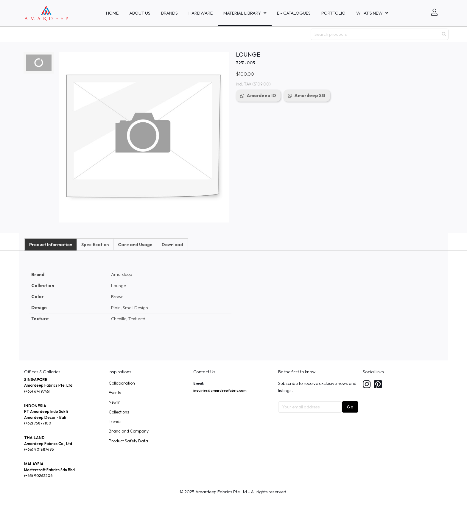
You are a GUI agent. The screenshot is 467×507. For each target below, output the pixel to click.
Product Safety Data (128, 441)
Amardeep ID (261, 95)
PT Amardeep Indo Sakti (46, 411)
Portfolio (333, 13)
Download (172, 244)
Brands (169, 13)
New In (115, 402)
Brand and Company (129, 431)
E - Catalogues (294, 13)
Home (112, 13)
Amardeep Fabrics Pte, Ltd (48, 385)
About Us (139, 13)
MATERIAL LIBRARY (242, 13)
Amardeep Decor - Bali (45, 417)
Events (115, 392)
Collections (119, 412)
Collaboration (122, 383)
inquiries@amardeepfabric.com (220, 390)
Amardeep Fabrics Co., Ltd (48, 443)
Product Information (50, 244)
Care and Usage (135, 244)
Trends (115, 421)
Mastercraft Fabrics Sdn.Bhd (49, 469)
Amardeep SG (310, 95)
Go (350, 407)
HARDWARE (201, 13)
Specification (95, 244)
